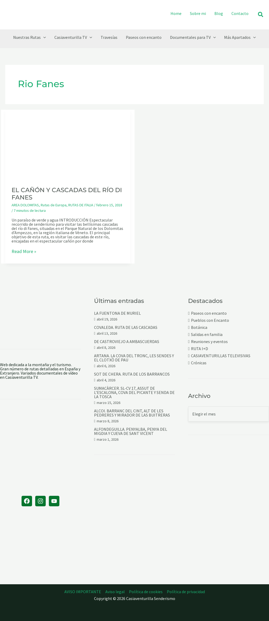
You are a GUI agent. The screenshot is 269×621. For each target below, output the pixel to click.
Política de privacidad (186, 592)
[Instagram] (40, 501)
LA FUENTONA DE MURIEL (117, 313)
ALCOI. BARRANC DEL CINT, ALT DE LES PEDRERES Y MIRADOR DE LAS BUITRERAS (132, 413)
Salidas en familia (207, 334)
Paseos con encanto (209, 313)
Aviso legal (115, 592)
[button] (261, 15)
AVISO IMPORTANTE (82, 592)
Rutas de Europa (53, 205)
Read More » (24, 251)
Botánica (199, 327)
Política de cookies (146, 592)
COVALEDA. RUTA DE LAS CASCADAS (125, 327)
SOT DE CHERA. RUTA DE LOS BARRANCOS (132, 374)
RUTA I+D (199, 348)
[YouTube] (54, 501)
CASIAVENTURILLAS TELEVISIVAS (220, 356)
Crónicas (198, 363)
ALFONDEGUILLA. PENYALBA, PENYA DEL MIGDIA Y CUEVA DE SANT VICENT (130, 431)
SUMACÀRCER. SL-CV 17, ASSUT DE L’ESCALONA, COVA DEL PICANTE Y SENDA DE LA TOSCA (134, 392)
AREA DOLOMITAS (25, 205)
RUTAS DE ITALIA (80, 205)
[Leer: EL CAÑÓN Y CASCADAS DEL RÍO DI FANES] (67, 144)
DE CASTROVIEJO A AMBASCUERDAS (126, 341)
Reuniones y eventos (209, 341)
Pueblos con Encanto (210, 320)
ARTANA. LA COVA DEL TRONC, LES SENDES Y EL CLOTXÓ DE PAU (134, 358)
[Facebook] (27, 501)
